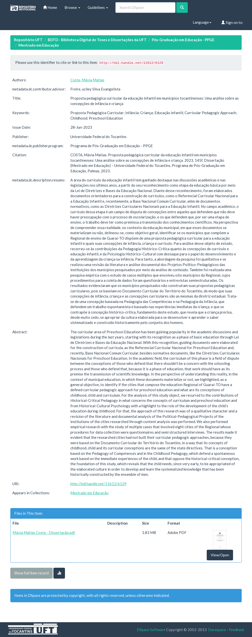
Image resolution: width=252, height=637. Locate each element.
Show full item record (31, 573)
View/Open (220, 555)
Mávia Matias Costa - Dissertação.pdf (44, 532)
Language (202, 22)
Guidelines (98, 7)
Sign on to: (232, 22)
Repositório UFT (28, 39)
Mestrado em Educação (38, 45)
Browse (72, 7)
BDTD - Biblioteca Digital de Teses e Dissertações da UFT (97, 39)
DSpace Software (151, 629)
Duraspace (217, 629)
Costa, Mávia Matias (87, 80)
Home (50, 7)
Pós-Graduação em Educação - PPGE (183, 39)
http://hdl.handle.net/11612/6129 (98, 483)
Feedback (236, 629)
